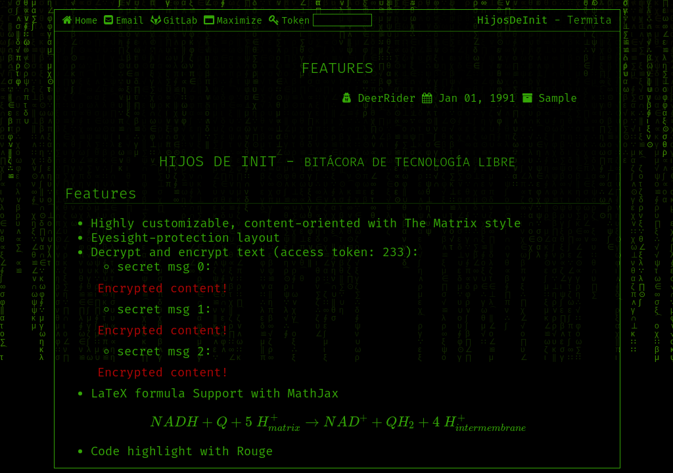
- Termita (583, 20)
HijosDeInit (512, 20)
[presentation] (337, 422)
